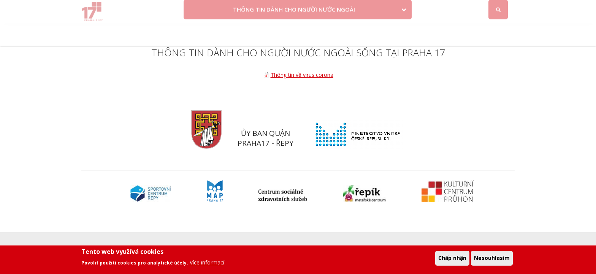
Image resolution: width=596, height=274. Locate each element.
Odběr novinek (404, 8)
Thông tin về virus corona (302, 74)
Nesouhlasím (492, 259)
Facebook (456, 8)
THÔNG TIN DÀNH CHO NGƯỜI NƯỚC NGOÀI (294, 31)
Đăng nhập (499, 9)
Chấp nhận (452, 259)
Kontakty (325, 8)
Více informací (207, 264)
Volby (293, 8)
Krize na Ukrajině (243, 8)
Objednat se (361, 8)
